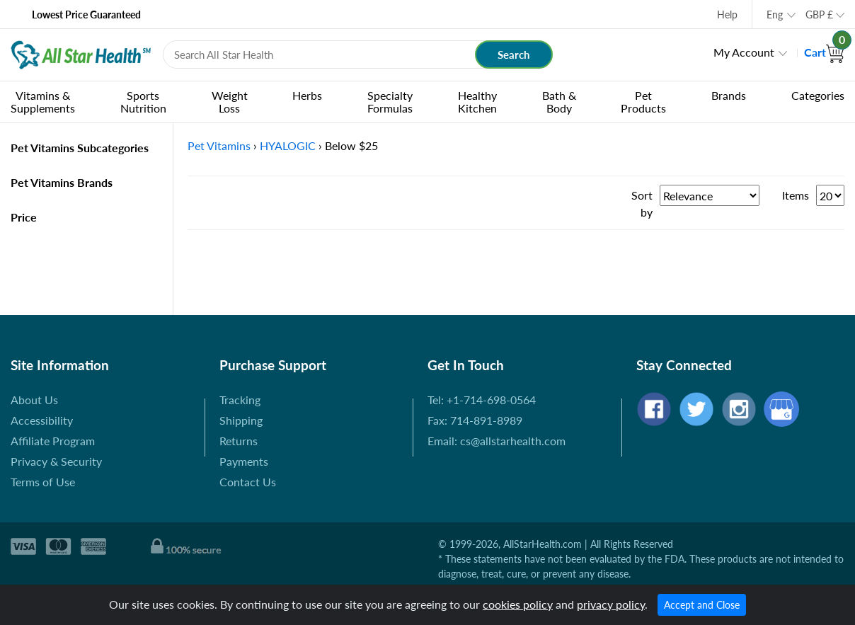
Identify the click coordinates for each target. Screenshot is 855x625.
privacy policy (611, 604)
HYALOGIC (288, 145)
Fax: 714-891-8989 (475, 420)
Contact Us (247, 481)
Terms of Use (43, 481)
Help (727, 14)
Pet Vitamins (219, 145)
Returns (238, 440)
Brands (728, 95)
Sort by (642, 203)
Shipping (241, 420)
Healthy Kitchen (477, 101)
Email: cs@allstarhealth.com (497, 440)
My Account (743, 52)
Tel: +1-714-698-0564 (482, 399)
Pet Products (643, 101)
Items (795, 195)
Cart (824, 52)
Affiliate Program (53, 440)
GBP (819, 14)
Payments (243, 461)
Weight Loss (230, 101)
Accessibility (42, 420)
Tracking (239, 399)
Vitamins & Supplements (43, 101)
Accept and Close (702, 605)
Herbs (307, 95)
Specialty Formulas (390, 101)
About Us (34, 399)
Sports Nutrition (143, 101)
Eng (775, 14)
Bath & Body (559, 101)
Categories (817, 95)
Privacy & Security (56, 461)
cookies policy (518, 604)
